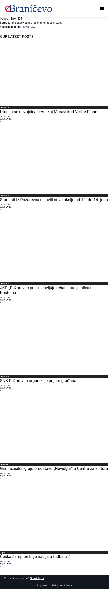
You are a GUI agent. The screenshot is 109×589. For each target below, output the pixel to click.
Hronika (5, 107)
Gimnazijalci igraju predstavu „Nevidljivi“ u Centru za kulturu (54, 468)
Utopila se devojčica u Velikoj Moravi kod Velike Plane (48, 111)
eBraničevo (5, 116)
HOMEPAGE (29, 26)
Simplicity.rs (37, 578)
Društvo (5, 195)
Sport (3, 552)
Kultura (4, 464)
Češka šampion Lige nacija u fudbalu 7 (35, 556)
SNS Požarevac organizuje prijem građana (38, 380)
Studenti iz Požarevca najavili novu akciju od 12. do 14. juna (54, 199)
